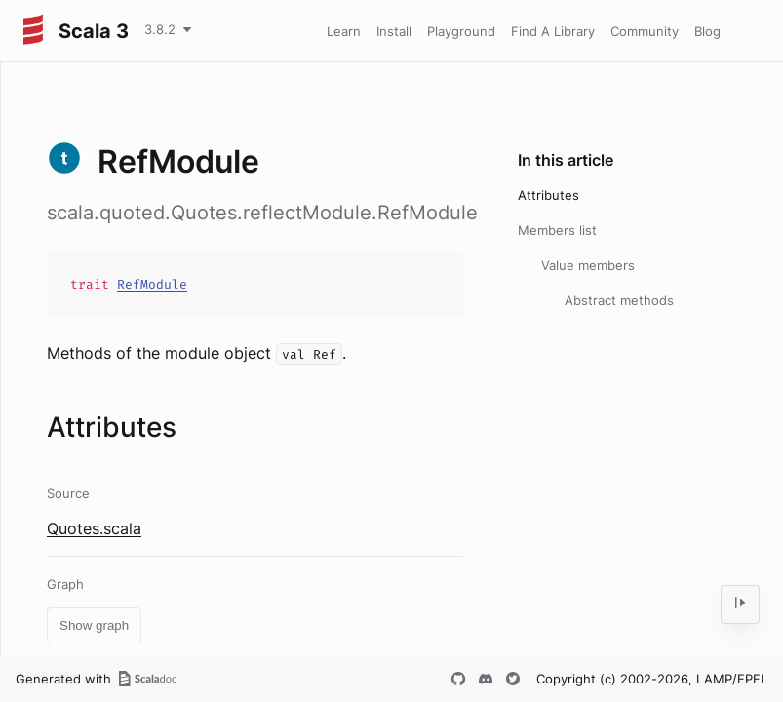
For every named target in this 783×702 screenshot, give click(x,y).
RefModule (152, 284)
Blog (707, 31)
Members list (557, 230)
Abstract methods (619, 300)
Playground (461, 31)
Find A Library (553, 31)
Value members (588, 265)
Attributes (548, 195)
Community (644, 31)
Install (393, 31)
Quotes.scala (94, 528)
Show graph (94, 625)
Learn (344, 31)
